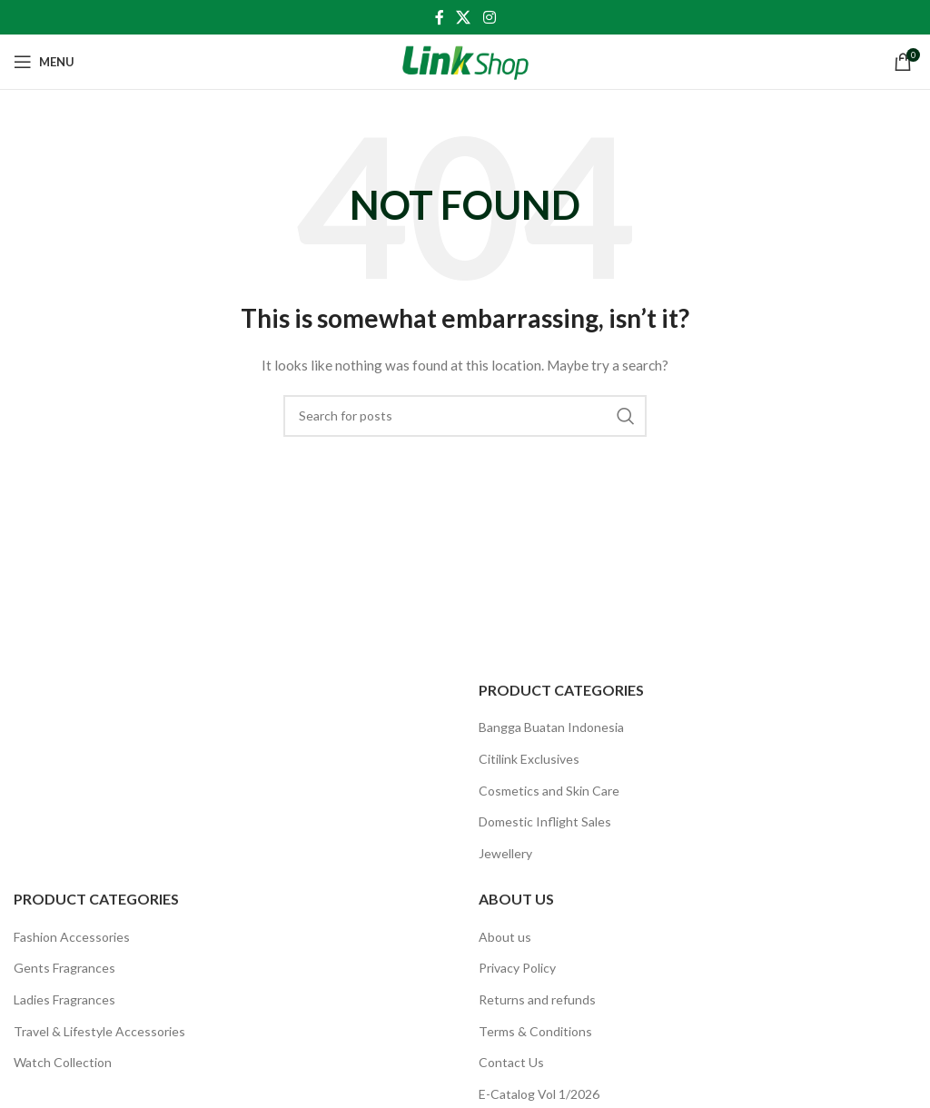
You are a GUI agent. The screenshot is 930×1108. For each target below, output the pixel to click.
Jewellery (505, 853)
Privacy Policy (517, 967)
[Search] (465, 416)
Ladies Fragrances (64, 999)
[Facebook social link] (439, 17)
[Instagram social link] (489, 17)
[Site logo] (465, 60)
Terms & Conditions (535, 1031)
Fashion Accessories (72, 937)
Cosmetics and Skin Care (549, 790)
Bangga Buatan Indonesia (551, 727)
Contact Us (511, 1062)
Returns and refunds (537, 999)
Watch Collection (63, 1062)
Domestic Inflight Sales (545, 821)
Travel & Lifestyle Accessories (99, 1031)
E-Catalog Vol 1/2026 (539, 1094)
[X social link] (463, 17)
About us (505, 937)
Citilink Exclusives (529, 759)
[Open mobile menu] (44, 62)
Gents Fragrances (64, 967)
